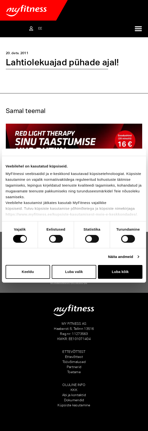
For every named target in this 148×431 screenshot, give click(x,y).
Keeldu (28, 272)
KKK (74, 390)
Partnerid (74, 367)
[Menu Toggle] (138, 28)
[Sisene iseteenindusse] (31, 28)
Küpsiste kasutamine (74, 405)
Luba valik (74, 272)
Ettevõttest (74, 357)
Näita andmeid (120, 257)
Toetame (74, 372)
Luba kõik (120, 272)
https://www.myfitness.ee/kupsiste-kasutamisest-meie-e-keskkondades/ (71, 214)
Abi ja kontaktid (74, 395)
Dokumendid (74, 400)
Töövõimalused (74, 362)
